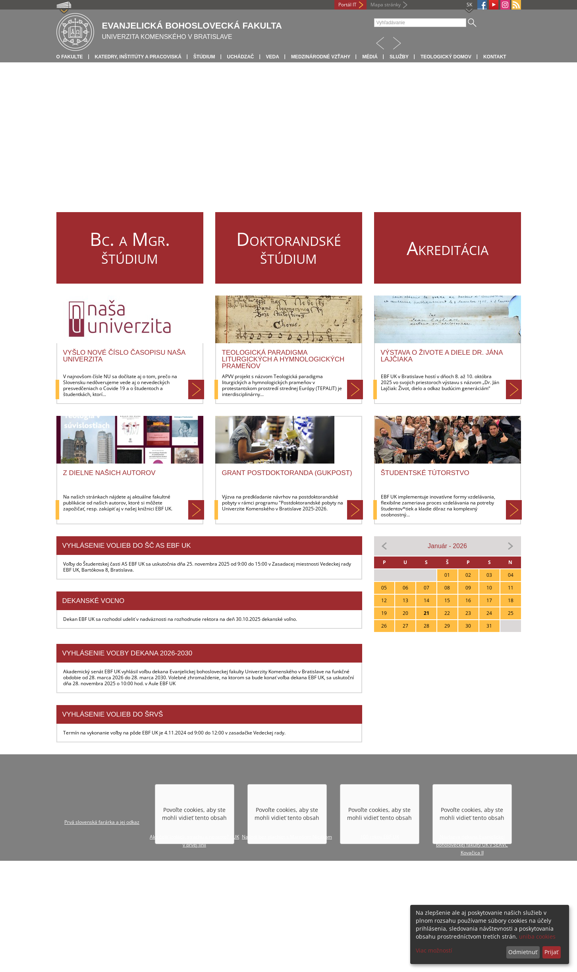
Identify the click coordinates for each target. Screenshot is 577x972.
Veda (272, 57)
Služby (399, 57)
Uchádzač (240, 57)
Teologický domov (446, 57)
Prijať (551, 952)
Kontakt (494, 57)
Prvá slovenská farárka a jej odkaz (101, 822)
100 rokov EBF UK (379, 836)
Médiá (370, 57)
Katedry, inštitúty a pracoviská (138, 57)
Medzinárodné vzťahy (320, 57)
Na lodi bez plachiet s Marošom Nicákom (287, 836)
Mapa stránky (386, 4)
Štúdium (204, 57)
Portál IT (347, 4)
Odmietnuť (522, 952)
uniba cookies (537, 936)
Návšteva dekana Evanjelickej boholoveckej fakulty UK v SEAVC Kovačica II (472, 844)
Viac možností (434, 950)
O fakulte (69, 57)
